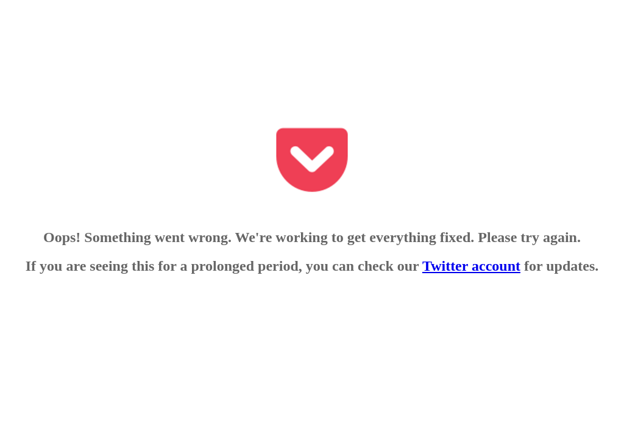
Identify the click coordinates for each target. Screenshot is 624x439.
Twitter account (471, 266)
